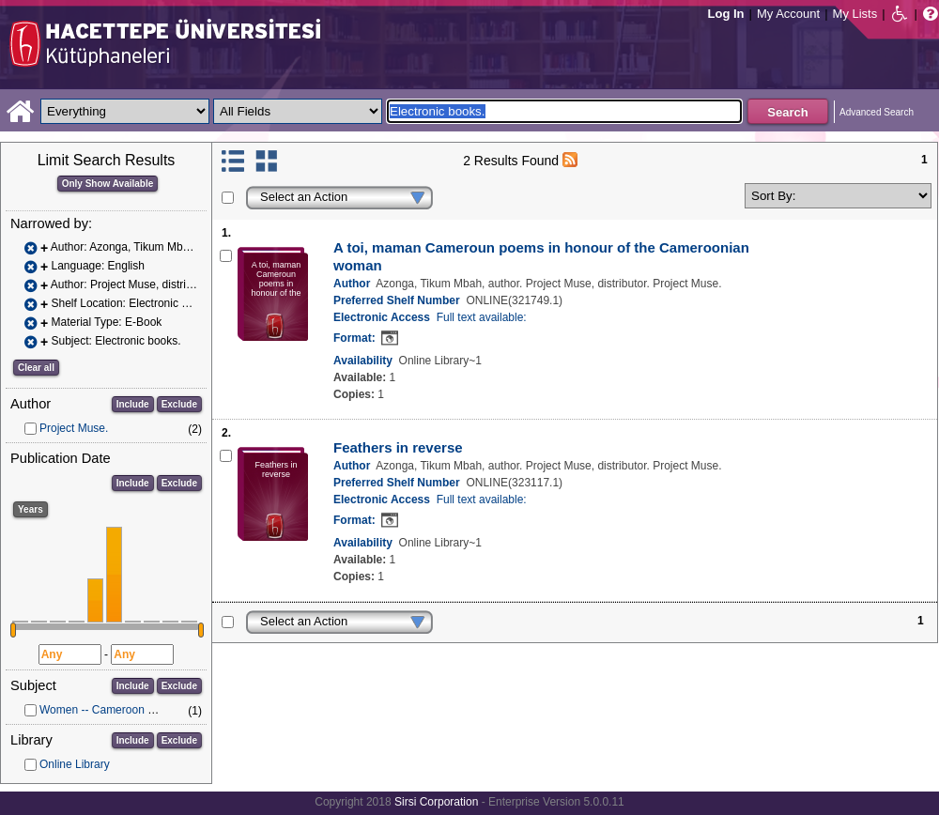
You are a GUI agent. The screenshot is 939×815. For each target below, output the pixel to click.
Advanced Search (876, 112)
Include (132, 404)
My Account (788, 14)
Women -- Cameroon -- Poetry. (116, 709)
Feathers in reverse (398, 447)
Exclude (179, 404)
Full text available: (482, 317)
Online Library (74, 764)
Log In (726, 14)
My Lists (855, 14)
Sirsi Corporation (436, 801)
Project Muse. (73, 428)
